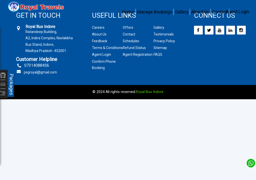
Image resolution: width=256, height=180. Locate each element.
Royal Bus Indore (150, 92)
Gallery (181, 12)
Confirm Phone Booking (104, 65)
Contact (220, 12)
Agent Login (237, 11)
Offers (128, 28)
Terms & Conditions (107, 48)
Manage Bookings (154, 12)
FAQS (158, 54)
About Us (200, 12)
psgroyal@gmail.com (40, 72)
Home (128, 12)
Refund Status (134, 48)
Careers (98, 28)
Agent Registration (137, 54)
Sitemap (160, 48)
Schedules (131, 41)
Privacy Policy (164, 41)
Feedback (99, 41)
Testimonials (164, 34)
